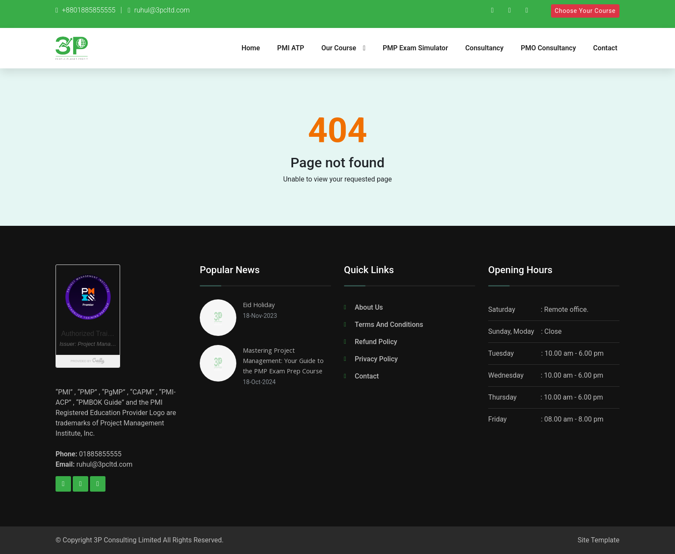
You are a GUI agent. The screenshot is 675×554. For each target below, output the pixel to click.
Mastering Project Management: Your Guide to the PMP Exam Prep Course (286, 360)
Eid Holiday (260, 304)
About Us (369, 307)
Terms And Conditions (389, 324)
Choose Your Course (585, 10)
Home (251, 48)
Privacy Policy (376, 359)
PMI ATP (290, 48)
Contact (605, 48)
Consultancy (484, 48)
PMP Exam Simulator (415, 48)
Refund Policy (376, 342)
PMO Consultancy (548, 48)
